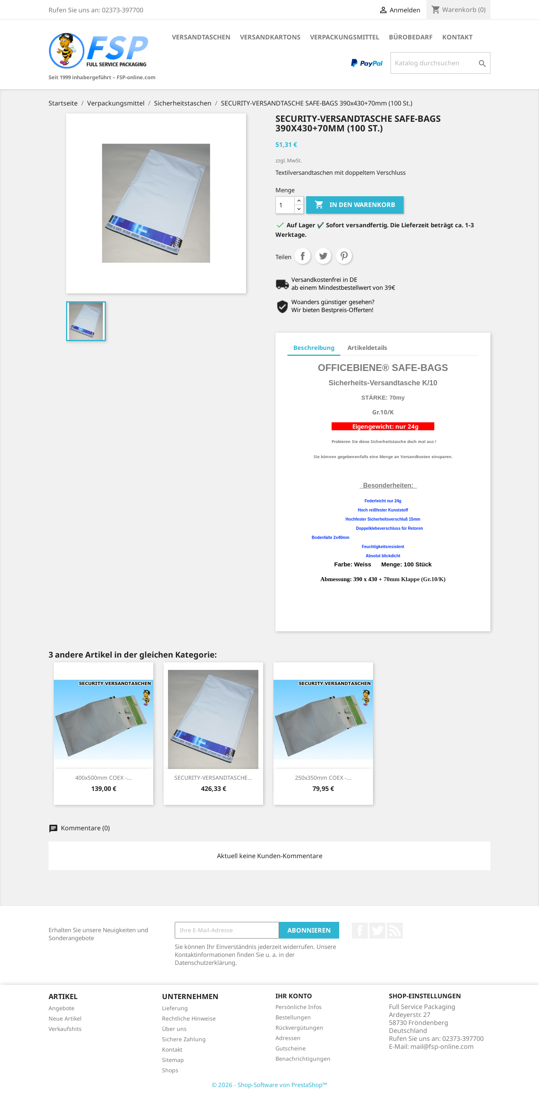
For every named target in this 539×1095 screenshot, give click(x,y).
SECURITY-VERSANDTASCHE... (213, 777)
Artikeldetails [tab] (367, 347)
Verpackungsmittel (344, 37)
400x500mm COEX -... (103, 777)
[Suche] (440, 63)
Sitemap (173, 1060)
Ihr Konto (293, 996)
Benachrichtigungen (302, 1058)
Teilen (303, 256)
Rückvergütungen (299, 1027)
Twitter (377, 931)
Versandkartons (270, 37)
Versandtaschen (201, 37)
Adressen (288, 1038)
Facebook (360, 931)
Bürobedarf (411, 37)
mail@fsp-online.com (442, 1046)
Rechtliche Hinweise (189, 1018)
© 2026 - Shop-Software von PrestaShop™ (269, 1085)
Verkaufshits (65, 1029)
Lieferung (175, 1008)
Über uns (174, 1029)
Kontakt (457, 37)
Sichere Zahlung (184, 1039)
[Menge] (285, 205)
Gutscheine (290, 1048)
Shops (170, 1070)
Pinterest (344, 256)
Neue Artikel (65, 1018)
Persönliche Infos (298, 1007)
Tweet (323, 256)
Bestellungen (293, 1017)
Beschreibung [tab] (313, 347)
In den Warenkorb (354, 205)
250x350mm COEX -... (323, 777)
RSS (395, 931)
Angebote (61, 1008)
